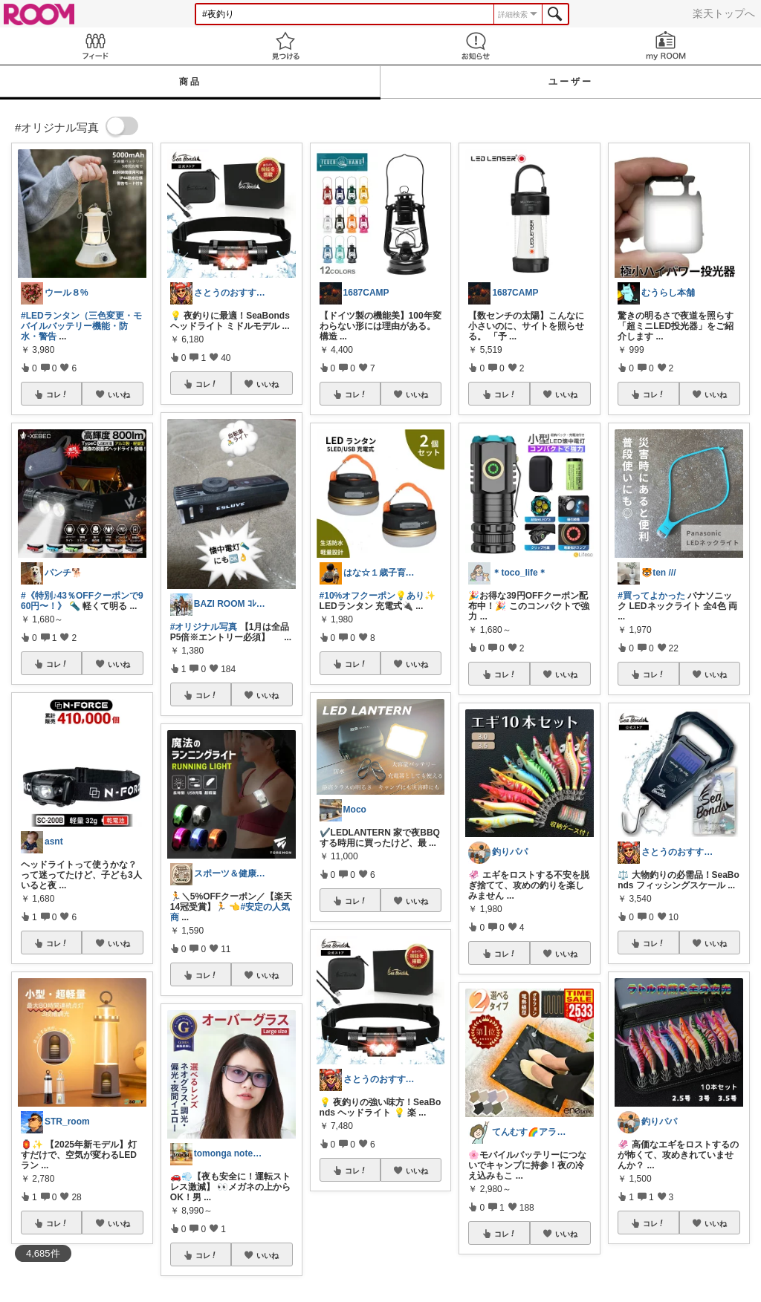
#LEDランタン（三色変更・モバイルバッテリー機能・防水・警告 (81, 326)
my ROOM (666, 45)
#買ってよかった (651, 595)
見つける (285, 45)
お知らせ (475, 45)
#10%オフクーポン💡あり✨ (378, 595)
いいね (119, 394)
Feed (95, 45)
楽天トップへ (724, 13)
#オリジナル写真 (204, 627)
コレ (57, 394)
